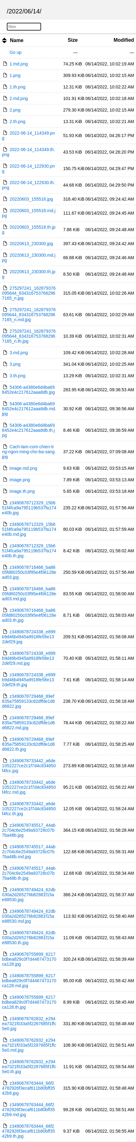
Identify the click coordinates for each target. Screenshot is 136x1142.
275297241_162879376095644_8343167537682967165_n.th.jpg (28, 336)
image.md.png (23, 468)
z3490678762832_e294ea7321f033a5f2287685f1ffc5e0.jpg (29, 1023)
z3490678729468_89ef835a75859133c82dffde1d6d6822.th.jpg (28, 744)
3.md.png (19, 352)
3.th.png (18, 375)
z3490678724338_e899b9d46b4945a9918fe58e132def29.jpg (28, 636)
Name (17, 40)
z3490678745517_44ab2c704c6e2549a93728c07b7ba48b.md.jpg (28, 851)
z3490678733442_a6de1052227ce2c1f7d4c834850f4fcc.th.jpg (29, 808)
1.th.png (18, 86)
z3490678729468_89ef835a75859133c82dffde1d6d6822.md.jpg (28, 722)
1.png (15, 75)
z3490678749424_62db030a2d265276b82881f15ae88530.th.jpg (28, 937)
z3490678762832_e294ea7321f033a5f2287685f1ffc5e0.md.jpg (29, 1045)
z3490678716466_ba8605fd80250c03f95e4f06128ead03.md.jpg (29, 593)
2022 (15, 11)
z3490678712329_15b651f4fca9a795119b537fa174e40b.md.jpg (29, 529)
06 (27, 11)
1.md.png (19, 63)
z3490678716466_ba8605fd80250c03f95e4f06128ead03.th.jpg (29, 615)
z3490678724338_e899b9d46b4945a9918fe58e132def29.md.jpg (28, 658)
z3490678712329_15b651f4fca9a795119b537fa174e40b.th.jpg (29, 550)
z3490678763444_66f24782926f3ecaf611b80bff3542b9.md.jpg (28, 1109)
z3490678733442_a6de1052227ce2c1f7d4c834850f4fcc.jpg (29, 765)
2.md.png (19, 98)
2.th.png (18, 121)
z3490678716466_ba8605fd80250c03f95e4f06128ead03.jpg (29, 572)
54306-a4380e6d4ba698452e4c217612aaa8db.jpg (28, 390)
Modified (124, 40)
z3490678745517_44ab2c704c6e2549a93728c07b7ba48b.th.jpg (28, 873)
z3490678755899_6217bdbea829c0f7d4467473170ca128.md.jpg (29, 980)
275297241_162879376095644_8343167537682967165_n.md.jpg (28, 314)
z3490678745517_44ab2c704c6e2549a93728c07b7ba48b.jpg (28, 830)
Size (73, 40)
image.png (20, 479)
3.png (15, 364)
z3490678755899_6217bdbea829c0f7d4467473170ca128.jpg (29, 959)
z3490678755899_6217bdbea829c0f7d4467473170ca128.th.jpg (29, 1002)
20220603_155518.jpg (31, 199)
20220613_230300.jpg (31, 243)
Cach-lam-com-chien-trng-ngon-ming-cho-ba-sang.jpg (29, 451)
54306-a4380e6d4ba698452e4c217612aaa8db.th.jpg (28, 430)
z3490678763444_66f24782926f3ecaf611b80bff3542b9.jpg (28, 1088)
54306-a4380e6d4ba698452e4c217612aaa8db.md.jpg (29, 408)
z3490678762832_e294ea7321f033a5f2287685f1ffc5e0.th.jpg (29, 1066)
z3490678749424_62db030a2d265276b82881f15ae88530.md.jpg (28, 916)
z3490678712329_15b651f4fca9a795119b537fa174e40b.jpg (29, 507)
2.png (15, 109)
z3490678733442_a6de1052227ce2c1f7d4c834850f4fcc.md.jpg (29, 787)
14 (36, 11)
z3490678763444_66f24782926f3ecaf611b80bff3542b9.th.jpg (28, 1131)
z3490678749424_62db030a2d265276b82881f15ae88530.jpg (28, 894)
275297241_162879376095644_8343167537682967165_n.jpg (28, 293)
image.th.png (22, 491)
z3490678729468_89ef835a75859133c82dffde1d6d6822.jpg (28, 701)
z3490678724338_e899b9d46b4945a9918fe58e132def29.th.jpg (28, 679)
